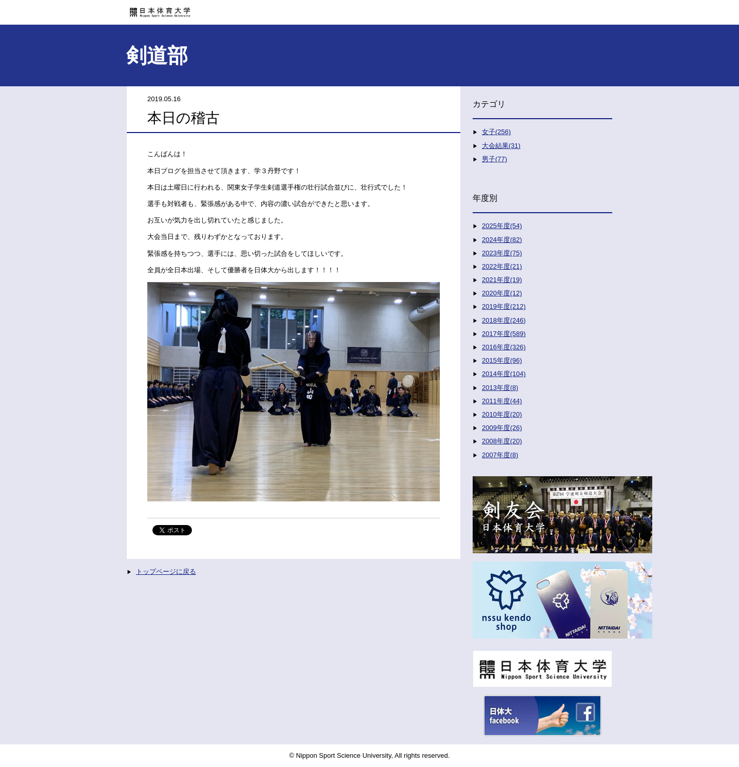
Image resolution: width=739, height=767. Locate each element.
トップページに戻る (166, 571)
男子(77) (494, 159)
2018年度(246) (504, 320)
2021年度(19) (502, 280)
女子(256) (496, 132)
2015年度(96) (502, 360)
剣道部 (157, 55)
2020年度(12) (502, 293)
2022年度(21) (502, 266)
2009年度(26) (502, 428)
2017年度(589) (504, 334)
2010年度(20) (502, 414)
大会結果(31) (501, 145)
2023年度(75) (502, 253)
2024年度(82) (502, 240)
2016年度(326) (504, 347)
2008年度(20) (502, 441)
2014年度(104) (504, 374)
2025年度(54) (502, 226)
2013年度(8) (500, 387)
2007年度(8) (500, 455)
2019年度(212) (504, 306)
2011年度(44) (502, 401)
